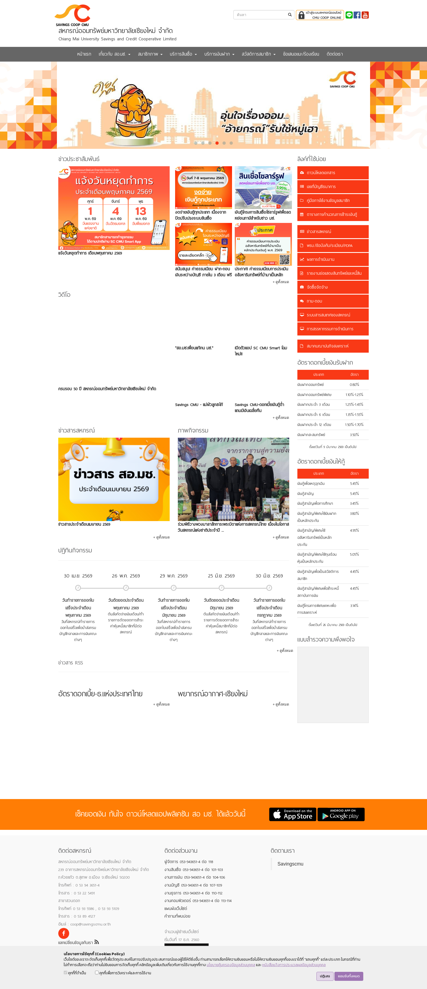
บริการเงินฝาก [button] (219, 54)
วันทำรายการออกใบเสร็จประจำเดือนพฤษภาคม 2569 (78, 608)
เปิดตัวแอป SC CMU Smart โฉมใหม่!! (261, 351)
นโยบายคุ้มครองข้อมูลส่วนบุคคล (231, 965)
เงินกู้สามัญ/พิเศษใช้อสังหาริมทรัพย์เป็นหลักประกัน (314, 537)
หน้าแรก (84, 54)
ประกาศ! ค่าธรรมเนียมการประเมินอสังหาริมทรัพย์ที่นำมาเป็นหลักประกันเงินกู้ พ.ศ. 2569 (261, 275)
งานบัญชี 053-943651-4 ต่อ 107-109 (193, 885)
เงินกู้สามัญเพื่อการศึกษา (315, 503)
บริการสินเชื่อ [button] (183, 54)
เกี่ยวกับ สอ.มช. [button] (114, 54)
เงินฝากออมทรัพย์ (310, 385)
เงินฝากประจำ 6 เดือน (313, 415)
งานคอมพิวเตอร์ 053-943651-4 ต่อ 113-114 (197, 900)
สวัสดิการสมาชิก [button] (259, 54)
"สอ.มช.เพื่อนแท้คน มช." (194, 348)
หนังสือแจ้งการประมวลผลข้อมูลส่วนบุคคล (294, 965)
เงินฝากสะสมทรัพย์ (311, 435)
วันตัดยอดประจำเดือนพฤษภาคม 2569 (126, 604)
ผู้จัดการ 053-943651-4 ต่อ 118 (188, 861)
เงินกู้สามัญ (305, 494)
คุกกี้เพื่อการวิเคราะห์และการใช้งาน (123, 973)
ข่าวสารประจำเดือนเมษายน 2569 (84, 524)
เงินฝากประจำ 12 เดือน (314, 425)
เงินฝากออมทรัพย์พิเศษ (314, 395)
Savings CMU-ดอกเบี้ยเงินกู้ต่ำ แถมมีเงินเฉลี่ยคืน (259, 407)
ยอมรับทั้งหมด (349, 976)
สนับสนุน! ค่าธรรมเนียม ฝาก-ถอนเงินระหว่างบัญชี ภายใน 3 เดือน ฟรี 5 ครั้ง (203, 275)
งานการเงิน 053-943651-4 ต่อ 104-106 (194, 877)
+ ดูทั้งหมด (281, 282)
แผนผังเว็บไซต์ (175, 908)
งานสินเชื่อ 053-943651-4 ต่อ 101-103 (193, 869)
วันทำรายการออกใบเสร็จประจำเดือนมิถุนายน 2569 (174, 608)
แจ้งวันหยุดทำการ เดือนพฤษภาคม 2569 (90, 253)
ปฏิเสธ (325, 976)
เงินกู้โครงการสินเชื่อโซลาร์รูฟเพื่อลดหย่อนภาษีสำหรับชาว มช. (263, 215)
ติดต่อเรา (335, 54)
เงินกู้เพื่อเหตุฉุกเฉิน (311, 483)
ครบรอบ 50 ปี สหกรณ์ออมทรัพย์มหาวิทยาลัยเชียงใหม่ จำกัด (107, 388)
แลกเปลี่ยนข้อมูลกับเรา (78, 942)
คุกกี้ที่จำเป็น (75, 973)
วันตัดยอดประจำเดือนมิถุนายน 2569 (221, 604)
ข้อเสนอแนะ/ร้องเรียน (301, 54)
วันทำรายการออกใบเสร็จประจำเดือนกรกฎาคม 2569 (269, 608)
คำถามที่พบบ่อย (177, 916)
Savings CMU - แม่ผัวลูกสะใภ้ (199, 404)
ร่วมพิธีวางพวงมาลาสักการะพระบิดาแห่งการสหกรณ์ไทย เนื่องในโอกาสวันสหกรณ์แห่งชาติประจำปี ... (233, 527)
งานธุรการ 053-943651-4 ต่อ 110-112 (193, 893)
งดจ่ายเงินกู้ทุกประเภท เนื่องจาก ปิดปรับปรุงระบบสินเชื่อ (200, 215)
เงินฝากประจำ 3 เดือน (313, 404)
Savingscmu (290, 864)
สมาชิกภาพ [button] (150, 54)
